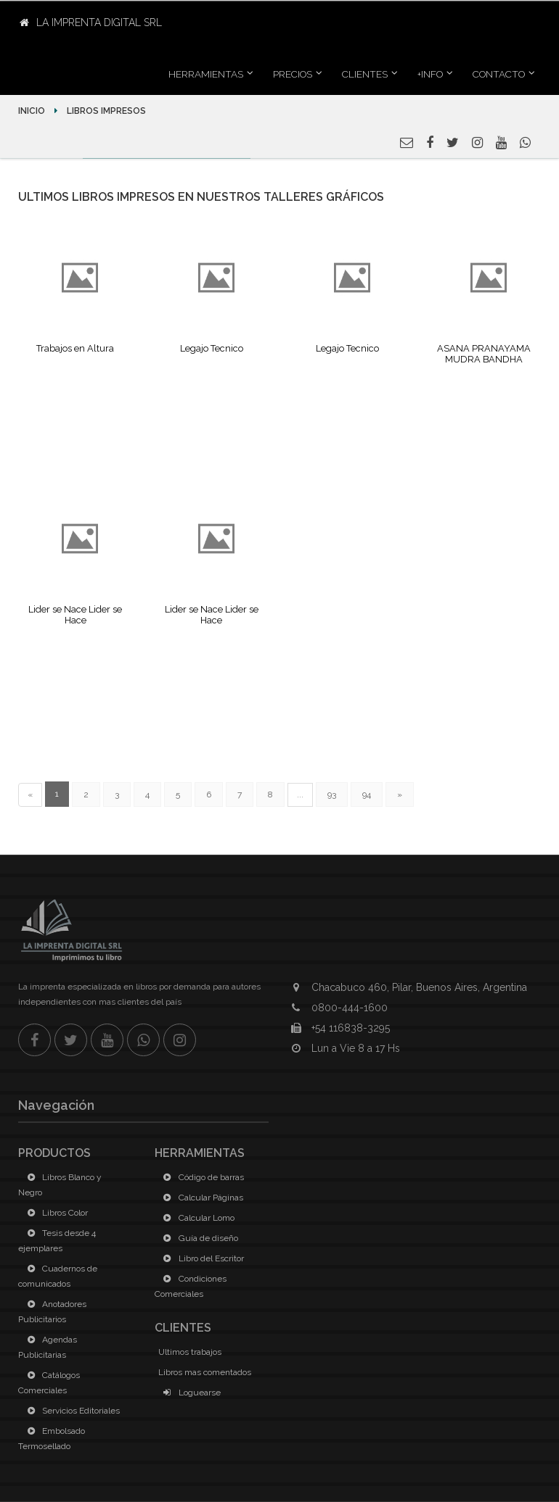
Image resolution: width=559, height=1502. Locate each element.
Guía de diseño (198, 1238)
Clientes (365, 74)
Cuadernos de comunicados (57, 1276)
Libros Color (55, 1213)
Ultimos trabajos (189, 1352)
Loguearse (189, 1392)
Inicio (32, 111)
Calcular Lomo (196, 1218)
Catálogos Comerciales (49, 1382)
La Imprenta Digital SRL (91, 22)
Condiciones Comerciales (191, 1286)
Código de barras (201, 1177)
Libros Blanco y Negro (60, 1185)
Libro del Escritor (201, 1258)
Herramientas (205, 74)
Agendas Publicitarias (47, 1347)
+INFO (430, 74)
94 (366, 794)
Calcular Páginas (200, 1197)
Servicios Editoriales (71, 1411)
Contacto (499, 74)
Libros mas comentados (204, 1372)
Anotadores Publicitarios (52, 1311)
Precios (292, 74)
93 (331, 794)
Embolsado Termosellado (51, 1438)
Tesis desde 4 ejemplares (57, 1240)
